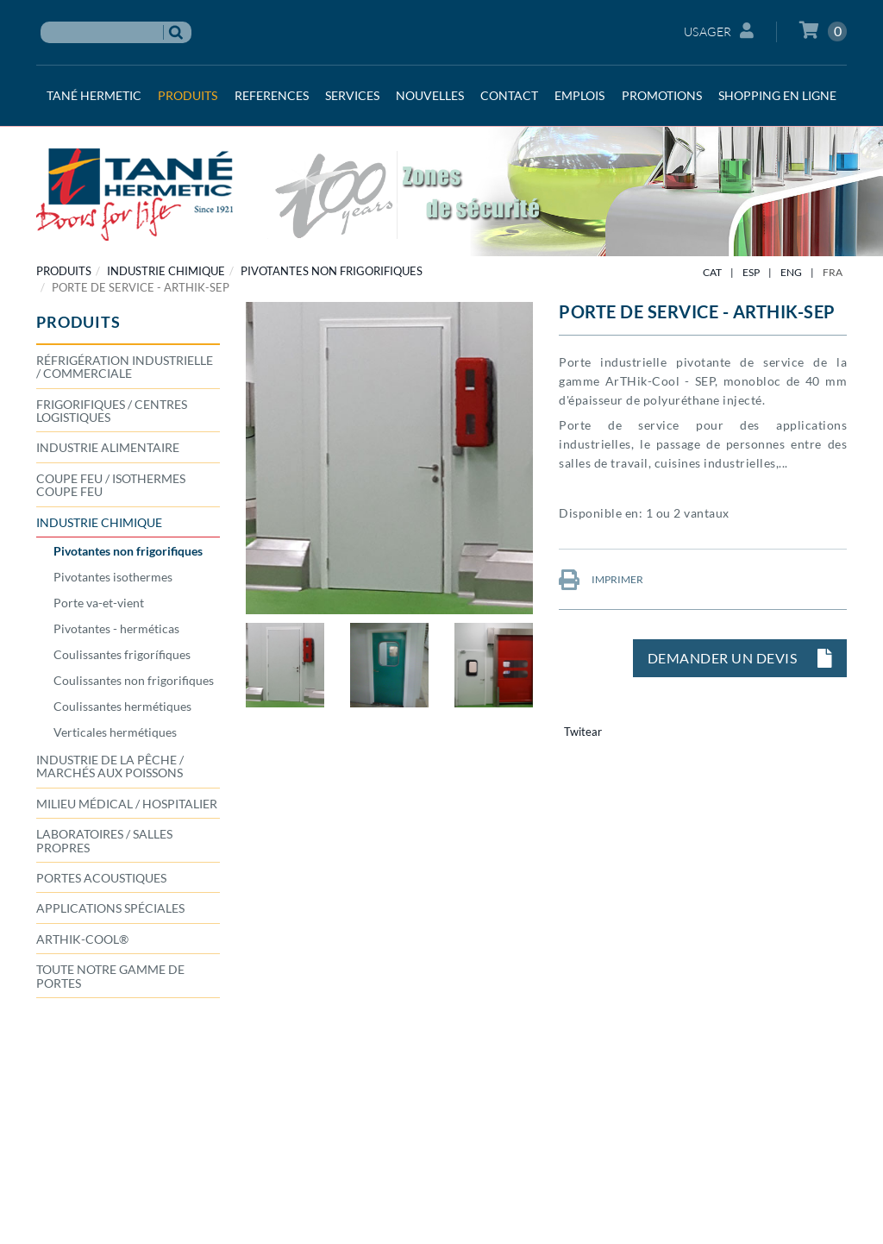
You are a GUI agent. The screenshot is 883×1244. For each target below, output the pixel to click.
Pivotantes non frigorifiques (332, 271)
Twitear (583, 731)
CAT (712, 272)
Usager (719, 30)
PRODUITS (63, 271)
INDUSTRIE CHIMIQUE (166, 271)
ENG (791, 272)
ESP (751, 272)
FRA (832, 272)
